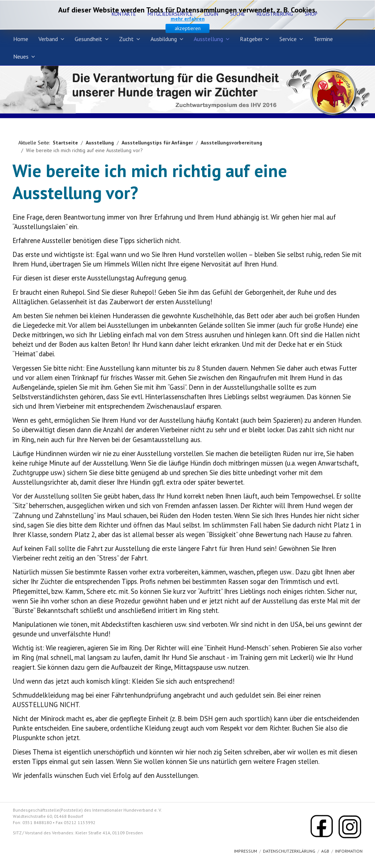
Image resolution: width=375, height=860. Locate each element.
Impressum (245, 851)
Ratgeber (251, 39)
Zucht (126, 39)
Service (288, 39)
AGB (325, 851)
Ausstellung (208, 39)
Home (20, 39)
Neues (21, 56)
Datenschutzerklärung (289, 851)
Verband (48, 39)
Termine (323, 39)
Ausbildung (164, 39)
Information (349, 851)
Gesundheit (88, 39)
